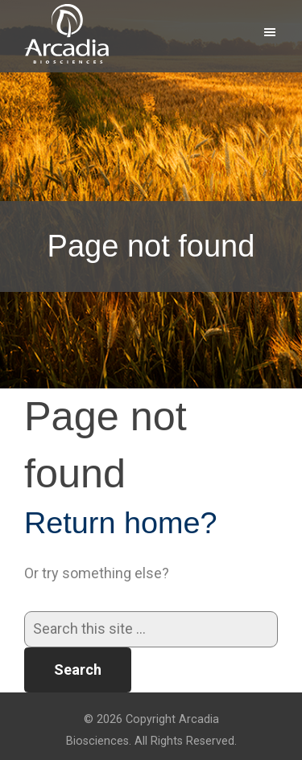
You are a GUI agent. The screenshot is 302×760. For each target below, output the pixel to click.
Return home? (120, 523)
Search (77, 669)
